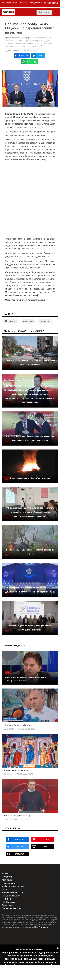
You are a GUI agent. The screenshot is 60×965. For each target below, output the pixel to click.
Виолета (10, 729)
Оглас (5, 889)
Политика (6, 899)
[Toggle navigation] (55, 11)
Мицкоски (45, 321)
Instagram (15, 854)
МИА (8, 680)
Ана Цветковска (15, 51)
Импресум (7, 877)
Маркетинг (7, 880)
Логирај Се (53, 3)
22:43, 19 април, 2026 (26, 729)
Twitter (14, 846)
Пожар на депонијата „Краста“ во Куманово (30, 478)
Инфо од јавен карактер (13, 886)
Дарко (9, 774)
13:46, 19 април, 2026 (22, 819)
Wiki (39, 846)
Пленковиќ (10, 321)
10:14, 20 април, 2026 (19, 680)
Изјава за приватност (12, 896)
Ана (8, 819)
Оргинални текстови (12, 908)
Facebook (15, 839)
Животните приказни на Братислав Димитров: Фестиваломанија (25, 677)
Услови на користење (12, 892)
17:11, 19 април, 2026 (24, 774)
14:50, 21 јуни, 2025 (35, 51)
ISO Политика (8, 902)
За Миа (5, 874)
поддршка (28, 321)
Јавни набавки (9, 883)
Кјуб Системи (41, 927)
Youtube (40, 839)
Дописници (7, 905)
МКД (7, 672)
